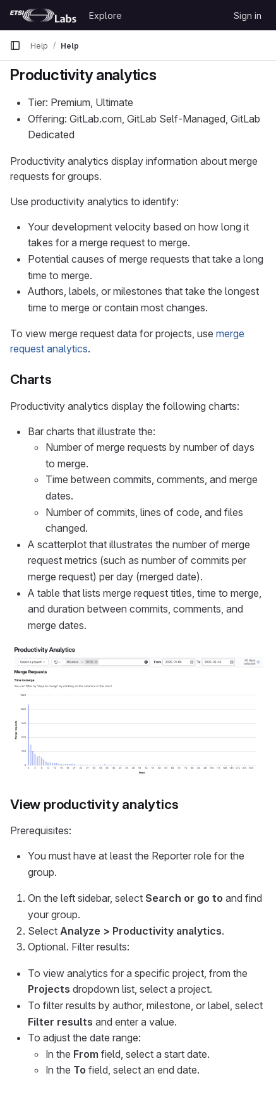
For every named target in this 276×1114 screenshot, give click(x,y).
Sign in (247, 15)
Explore (105, 15)
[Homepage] (43, 15)
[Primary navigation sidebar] (15, 45)
